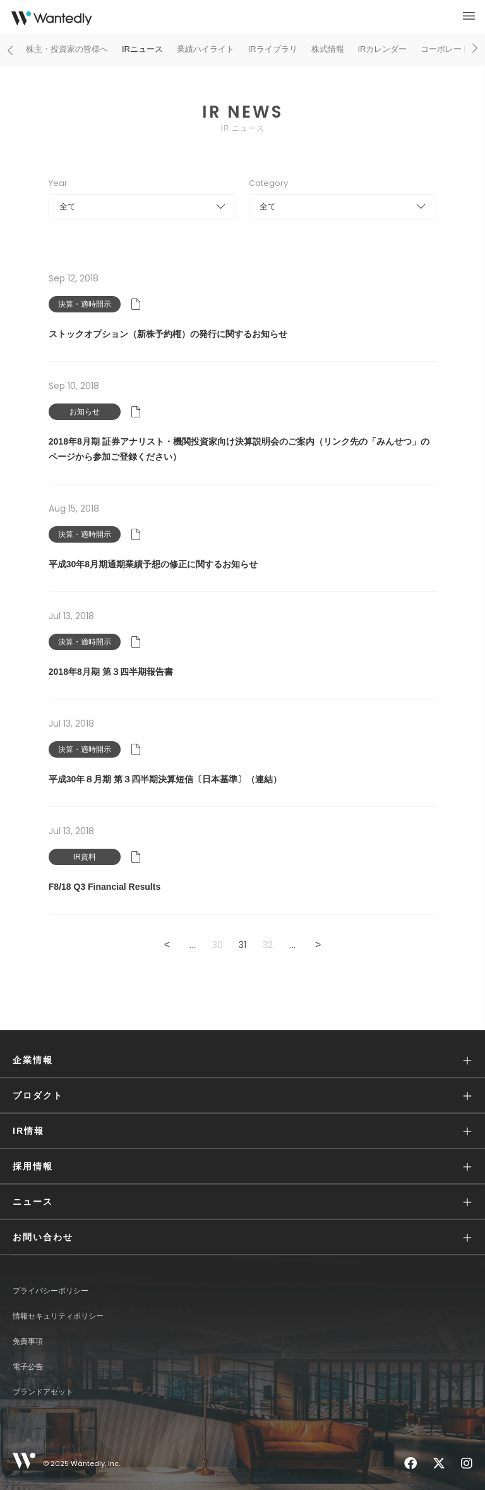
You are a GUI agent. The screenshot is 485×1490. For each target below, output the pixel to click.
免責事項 (28, 1341)
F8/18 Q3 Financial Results (104, 887)
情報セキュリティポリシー (58, 1316)
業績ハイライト (205, 49)
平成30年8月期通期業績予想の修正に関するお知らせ (153, 564)
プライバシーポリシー (50, 1290)
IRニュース (142, 49)
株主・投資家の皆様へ (67, 49)
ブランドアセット (43, 1392)
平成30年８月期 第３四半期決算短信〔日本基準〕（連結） (165, 779)
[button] (242, 1060)
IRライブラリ (272, 49)
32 (268, 945)
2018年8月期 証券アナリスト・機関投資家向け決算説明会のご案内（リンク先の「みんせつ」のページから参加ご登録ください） (239, 449)
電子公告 (28, 1366)
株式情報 (327, 49)
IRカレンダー (382, 49)
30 (217, 945)
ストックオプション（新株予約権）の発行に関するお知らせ (168, 334)
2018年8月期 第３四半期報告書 (111, 672)
